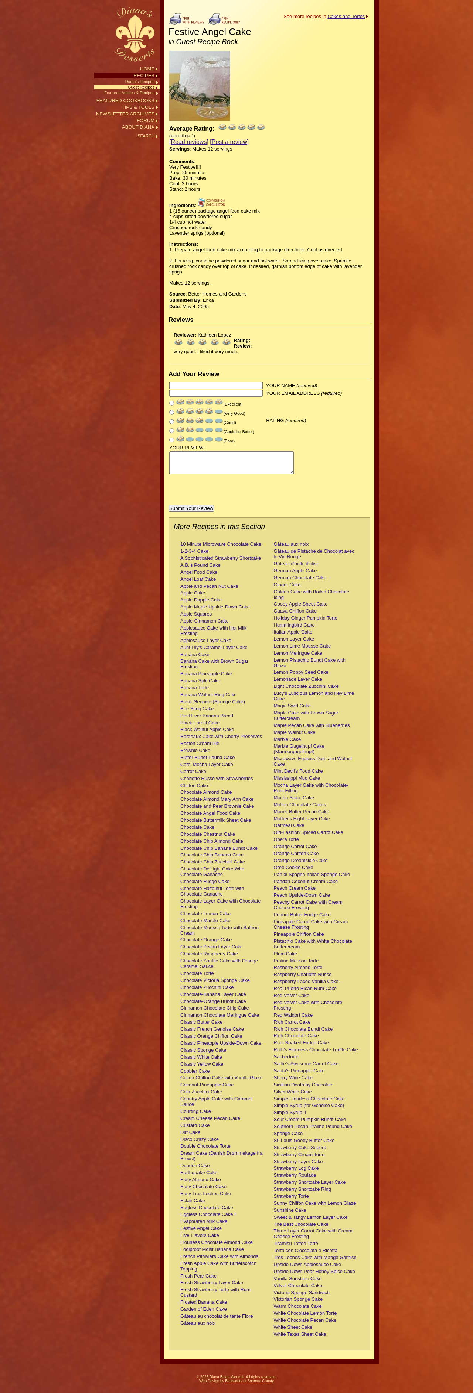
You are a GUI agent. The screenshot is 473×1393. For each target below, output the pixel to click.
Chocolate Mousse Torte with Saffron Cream (219, 934)
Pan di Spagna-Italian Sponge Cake (312, 879)
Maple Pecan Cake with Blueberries (312, 729)
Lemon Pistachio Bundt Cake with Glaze (310, 667)
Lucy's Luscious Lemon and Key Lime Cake (314, 700)
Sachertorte (286, 1061)
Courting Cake (195, 1115)
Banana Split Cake (200, 685)
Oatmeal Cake (289, 829)
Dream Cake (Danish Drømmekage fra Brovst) (221, 1160)
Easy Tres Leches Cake (205, 1198)
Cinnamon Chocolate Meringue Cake (219, 1019)
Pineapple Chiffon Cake (299, 938)
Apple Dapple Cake (201, 604)
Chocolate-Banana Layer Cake (213, 998)
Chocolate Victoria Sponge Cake (215, 984)
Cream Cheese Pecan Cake (210, 1122)
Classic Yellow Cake (201, 1068)
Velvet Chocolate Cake (298, 1290)
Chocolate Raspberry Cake (209, 958)
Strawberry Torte (291, 1200)
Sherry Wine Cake (293, 1082)
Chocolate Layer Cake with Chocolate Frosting (220, 908)
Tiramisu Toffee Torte (296, 1248)
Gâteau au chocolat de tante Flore (216, 1320)
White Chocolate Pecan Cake (305, 1324)
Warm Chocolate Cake (298, 1310)
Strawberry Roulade (295, 1179)
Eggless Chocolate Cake (206, 1212)
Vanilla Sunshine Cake (298, 1283)
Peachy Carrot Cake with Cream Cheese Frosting (308, 909)
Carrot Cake (193, 776)
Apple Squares (196, 618)
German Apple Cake (295, 575)
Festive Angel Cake (201, 1232)
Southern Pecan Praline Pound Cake (313, 1131)
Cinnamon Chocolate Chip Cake (214, 1012)
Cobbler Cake (195, 1075)
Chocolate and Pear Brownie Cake (217, 810)
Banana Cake (195, 659)
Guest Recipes (141, 87)
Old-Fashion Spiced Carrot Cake (308, 836)
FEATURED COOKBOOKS (125, 100)
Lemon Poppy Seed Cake (301, 676)
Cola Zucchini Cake (201, 1096)
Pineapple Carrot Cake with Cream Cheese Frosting (311, 928)
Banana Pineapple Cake (206, 678)
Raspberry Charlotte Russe (303, 979)
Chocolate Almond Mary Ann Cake (216, 803)
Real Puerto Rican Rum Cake (305, 993)
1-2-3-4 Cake (194, 555)
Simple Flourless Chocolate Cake (309, 1103)
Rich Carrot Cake (292, 1026)
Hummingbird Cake (294, 629)
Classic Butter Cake (201, 1026)
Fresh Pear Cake (198, 1280)
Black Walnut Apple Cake (207, 734)
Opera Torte (286, 844)
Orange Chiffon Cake (296, 858)
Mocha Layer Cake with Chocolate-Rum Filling (311, 792)
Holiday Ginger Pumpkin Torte (305, 622)
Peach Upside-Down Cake (302, 899)
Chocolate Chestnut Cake (207, 838)
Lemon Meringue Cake (298, 657)
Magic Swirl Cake (292, 710)
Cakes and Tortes (346, 16)
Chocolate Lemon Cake (205, 918)
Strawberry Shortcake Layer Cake (310, 1186)
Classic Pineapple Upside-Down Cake (220, 1047)
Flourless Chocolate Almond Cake (216, 1246)
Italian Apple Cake (293, 636)
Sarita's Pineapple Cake (299, 1075)
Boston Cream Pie (200, 748)
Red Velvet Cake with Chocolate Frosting (308, 1009)
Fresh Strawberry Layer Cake (211, 1287)
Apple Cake (192, 597)
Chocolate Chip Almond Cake (211, 845)
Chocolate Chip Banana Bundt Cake (219, 852)
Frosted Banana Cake (203, 1306)
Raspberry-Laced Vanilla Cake (306, 986)
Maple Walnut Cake (295, 736)
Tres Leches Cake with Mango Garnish (315, 1262)
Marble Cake (287, 744)
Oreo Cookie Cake (293, 872)
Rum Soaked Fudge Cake (301, 1047)
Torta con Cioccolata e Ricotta (306, 1255)
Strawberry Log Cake (296, 1172)
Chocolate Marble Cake (205, 925)
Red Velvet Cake (292, 1000)
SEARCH (145, 136)
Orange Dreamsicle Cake (301, 865)
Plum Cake (285, 958)
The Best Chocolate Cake (301, 1228)
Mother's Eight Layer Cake (302, 823)
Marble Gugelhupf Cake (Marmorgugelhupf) (299, 753)
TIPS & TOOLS (138, 107)
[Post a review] (229, 142)
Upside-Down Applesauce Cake (307, 1269)
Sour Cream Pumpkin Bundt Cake (310, 1124)
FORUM (145, 120)
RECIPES (143, 75)
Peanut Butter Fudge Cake (302, 919)
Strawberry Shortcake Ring (302, 1193)
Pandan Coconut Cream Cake (306, 886)
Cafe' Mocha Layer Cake (206, 769)
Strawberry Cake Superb (300, 1152)
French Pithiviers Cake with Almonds (219, 1260)
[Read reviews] (188, 142)
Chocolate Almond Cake (206, 796)
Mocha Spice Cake (294, 802)
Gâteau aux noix (197, 1327)
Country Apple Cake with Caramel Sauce (216, 1105)
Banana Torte (194, 692)
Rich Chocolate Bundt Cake (303, 1033)
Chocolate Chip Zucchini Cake (212, 866)
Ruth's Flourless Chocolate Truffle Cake (316, 1054)
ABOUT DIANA (138, 127)
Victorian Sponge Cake (298, 1303)
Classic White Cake (201, 1061)
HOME (147, 69)
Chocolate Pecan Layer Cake (211, 951)
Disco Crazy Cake (199, 1144)
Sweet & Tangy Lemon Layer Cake (311, 1221)
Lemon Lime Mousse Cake (302, 650)
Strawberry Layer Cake (298, 1166)
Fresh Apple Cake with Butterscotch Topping (218, 1270)
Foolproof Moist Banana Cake (212, 1253)
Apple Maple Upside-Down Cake (215, 611)
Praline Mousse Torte (296, 965)
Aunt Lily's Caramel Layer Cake (214, 652)
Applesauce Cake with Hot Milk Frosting (213, 635)
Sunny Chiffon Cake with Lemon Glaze (315, 1207)
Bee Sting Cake (197, 713)
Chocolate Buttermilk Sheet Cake (215, 824)
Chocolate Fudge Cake (204, 886)
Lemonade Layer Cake (298, 683)
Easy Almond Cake (200, 1184)
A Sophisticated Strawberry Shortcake (220, 562)
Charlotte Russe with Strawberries (216, 783)
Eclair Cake (192, 1205)
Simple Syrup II (290, 1117)
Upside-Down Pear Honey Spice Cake (314, 1276)
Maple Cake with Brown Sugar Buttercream (306, 719)
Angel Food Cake (198, 576)
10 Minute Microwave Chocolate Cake (220, 548)
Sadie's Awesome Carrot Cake (306, 1068)
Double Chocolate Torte (205, 1150)
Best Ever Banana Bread (206, 720)
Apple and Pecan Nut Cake (209, 590)
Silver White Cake (293, 1096)
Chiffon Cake (194, 790)
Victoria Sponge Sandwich (302, 1297)
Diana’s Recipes (139, 81)
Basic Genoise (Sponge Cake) (212, 706)
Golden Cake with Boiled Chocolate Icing (312, 598)
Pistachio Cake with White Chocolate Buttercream (313, 948)
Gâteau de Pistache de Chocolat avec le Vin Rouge (314, 558)
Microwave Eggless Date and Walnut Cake (313, 765)
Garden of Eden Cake (203, 1313)
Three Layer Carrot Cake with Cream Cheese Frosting (313, 1238)
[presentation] (225, 494)
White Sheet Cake (293, 1331)
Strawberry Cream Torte (299, 1159)
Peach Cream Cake (295, 892)
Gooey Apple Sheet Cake (301, 608)
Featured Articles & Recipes (129, 92)
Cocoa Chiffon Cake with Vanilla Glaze (221, 1082)
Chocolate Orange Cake (206, 944)
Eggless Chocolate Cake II (208, 1218)
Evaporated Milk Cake (203, 1225)
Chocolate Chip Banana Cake (212, 859)
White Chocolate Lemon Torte (305, 1317)
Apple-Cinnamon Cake (204, 625)
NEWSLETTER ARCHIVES (125, 114)
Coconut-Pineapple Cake (207, 1089)
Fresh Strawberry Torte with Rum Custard (215, 1296)
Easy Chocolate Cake (203, 1191)
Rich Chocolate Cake (296, 1040)
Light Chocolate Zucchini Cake (306, 690)
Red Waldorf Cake (293, 1019)
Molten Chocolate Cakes (300, 809)
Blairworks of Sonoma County (249, 1385)
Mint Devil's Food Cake (298, 775)
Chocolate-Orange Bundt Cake (213, 1005)
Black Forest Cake (200, 727)
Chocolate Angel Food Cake (210, 817)
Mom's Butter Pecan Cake (302, 816)
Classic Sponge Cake (203, 1054)
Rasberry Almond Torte (298, 972)
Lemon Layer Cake (294, 643)
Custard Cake (195, 1129)
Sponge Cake (288, 1138)
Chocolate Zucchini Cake (207, 991)
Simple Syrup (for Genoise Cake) (309, 1110)
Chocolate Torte (197, 977)
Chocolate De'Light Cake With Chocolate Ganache (212, 876)
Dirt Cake (190, 1136)
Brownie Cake (195, 755)
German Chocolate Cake (300, 582)
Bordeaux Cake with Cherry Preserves (221, 741)
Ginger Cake (287, 589)
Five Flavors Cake (199, 1239)
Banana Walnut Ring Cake (208, 699)
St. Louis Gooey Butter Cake (304, 1145)
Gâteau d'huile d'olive (297, 568)
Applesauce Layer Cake (205, 645)
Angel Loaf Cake (198, 583)
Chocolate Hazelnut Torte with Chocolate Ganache (212, 895)
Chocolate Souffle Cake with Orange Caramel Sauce (219, 967)
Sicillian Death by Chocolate (304, 1089)
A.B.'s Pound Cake (200, 569)
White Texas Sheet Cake (300, 1338)
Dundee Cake (195, 1170)
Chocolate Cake (197, 831)
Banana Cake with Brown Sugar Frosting (214, 668)
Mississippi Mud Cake (297, 782)
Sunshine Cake (290, 1214)
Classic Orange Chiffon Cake (211, 1040)
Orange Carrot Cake (295, 851)
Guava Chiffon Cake (295, 615)
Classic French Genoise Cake (212, 1033)
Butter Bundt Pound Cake (207, 762)
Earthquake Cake (198, 1177)
